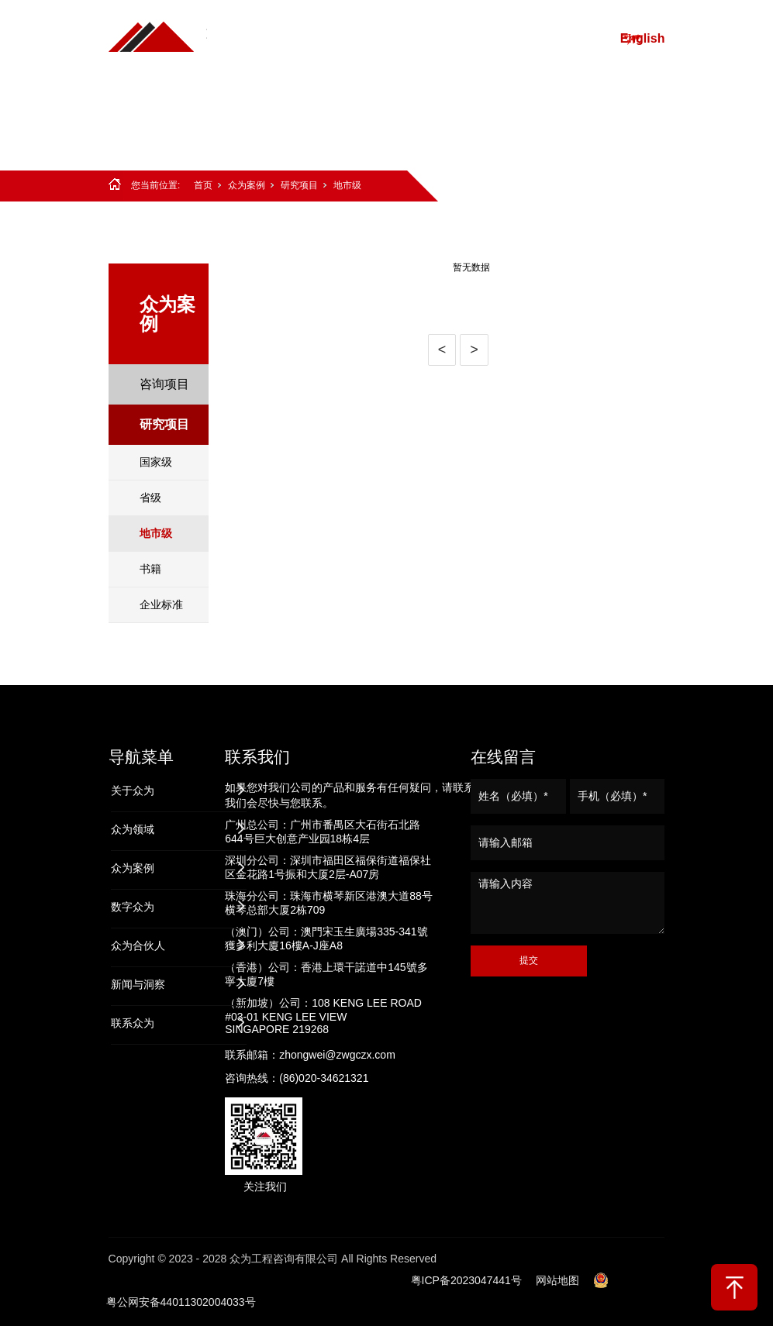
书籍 (150, 569)
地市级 (347, 185)
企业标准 (161, 604)
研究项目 (299, 185)
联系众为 (463, 115)
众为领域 (411, 38)
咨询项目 (164, 384)
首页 (280, 38)
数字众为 (555, 38)
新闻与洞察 (385, 115)
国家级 (156, 462)
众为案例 (483, 38)
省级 (150, 497)
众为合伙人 (300, 115)
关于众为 (338, 38)
